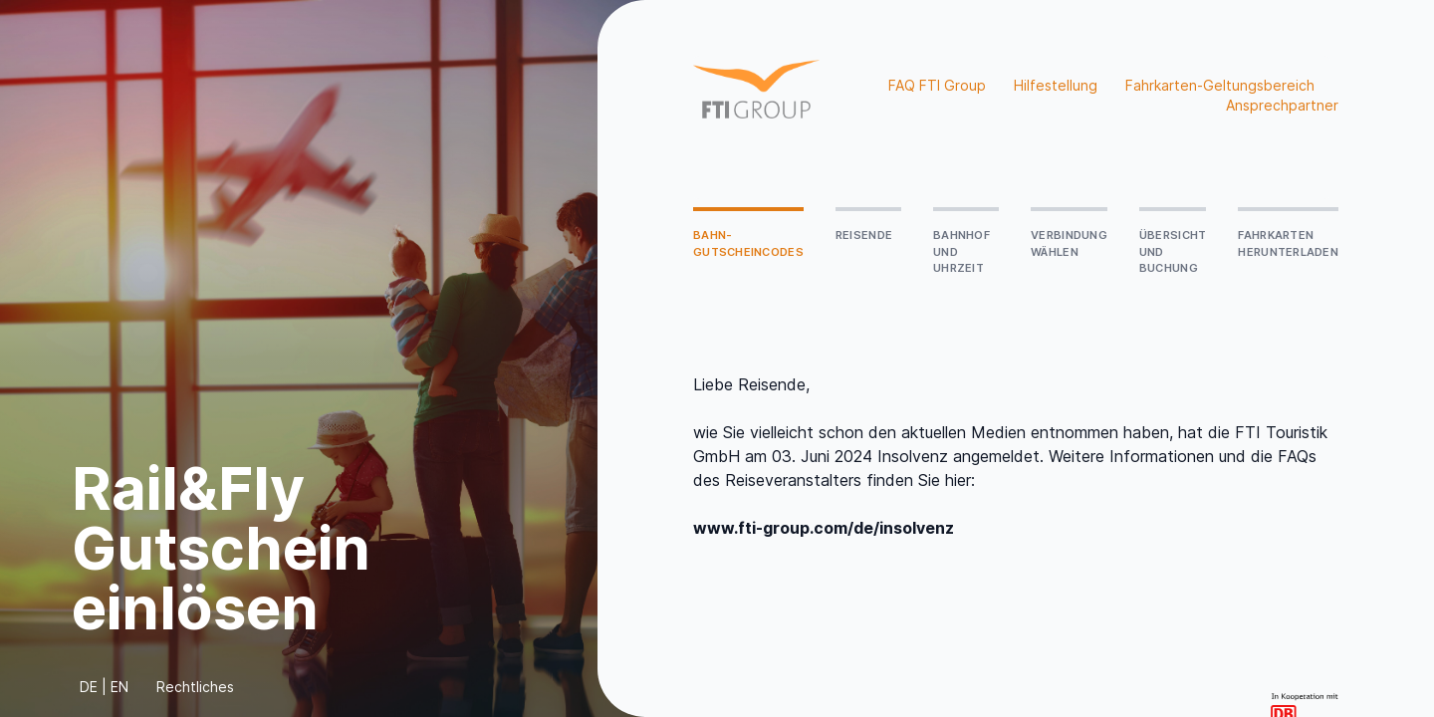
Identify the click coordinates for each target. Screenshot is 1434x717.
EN (119, 686)
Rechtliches (195, 686)
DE (89, 686)
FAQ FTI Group (937, 85)
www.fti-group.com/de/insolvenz (823, 528)
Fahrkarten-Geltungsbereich (1219, 85)
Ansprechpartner (1282, 105)
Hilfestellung (1055, 85)
